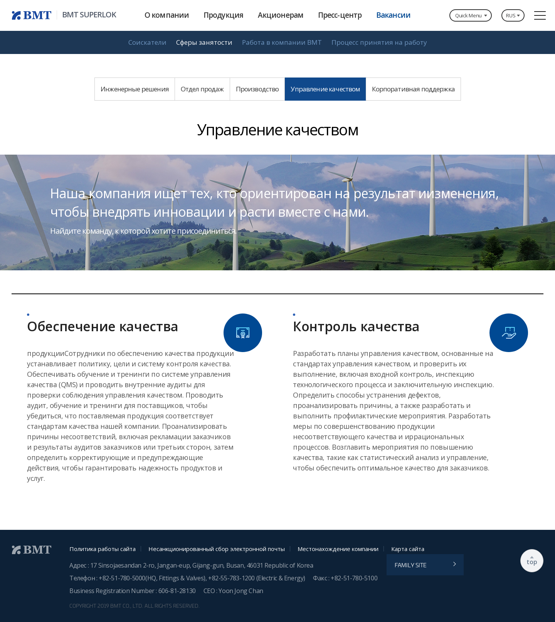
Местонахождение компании (338, 549)
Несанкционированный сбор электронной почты (216, 549)
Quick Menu (468, 15)
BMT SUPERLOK (89, 15)
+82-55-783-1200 (232, 578)
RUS (506, 15)
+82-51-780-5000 (122, 578)
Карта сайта (407, 549)
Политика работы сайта (102, 549)
